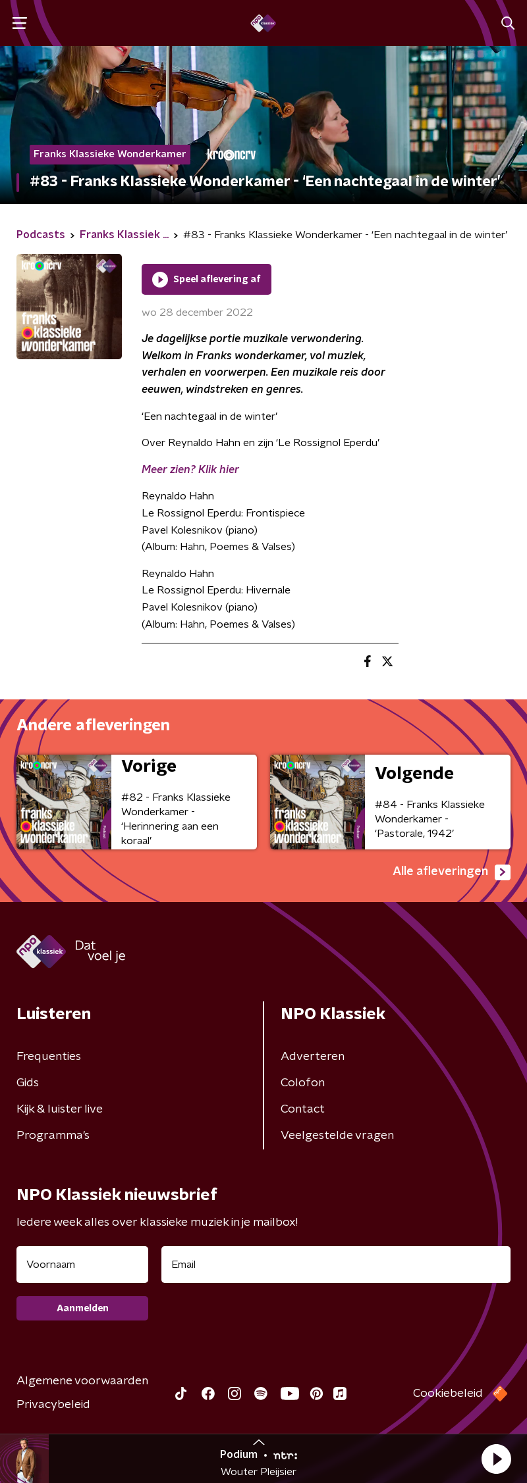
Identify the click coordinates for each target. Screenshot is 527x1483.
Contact (303, 1109)
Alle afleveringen (452, 872)
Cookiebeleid (448, 1393)
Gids (27, 1083)
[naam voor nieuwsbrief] (82, 1264)
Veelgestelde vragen (337, 1136)
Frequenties (48, 1057)
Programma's (53, 1136)
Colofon (303, 1083)
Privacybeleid (53, 1405)
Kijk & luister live (59, 1109)
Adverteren (313, 1057)
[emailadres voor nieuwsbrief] (336, 1264)
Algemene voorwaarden (82, 1381)
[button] (496, 1459)
